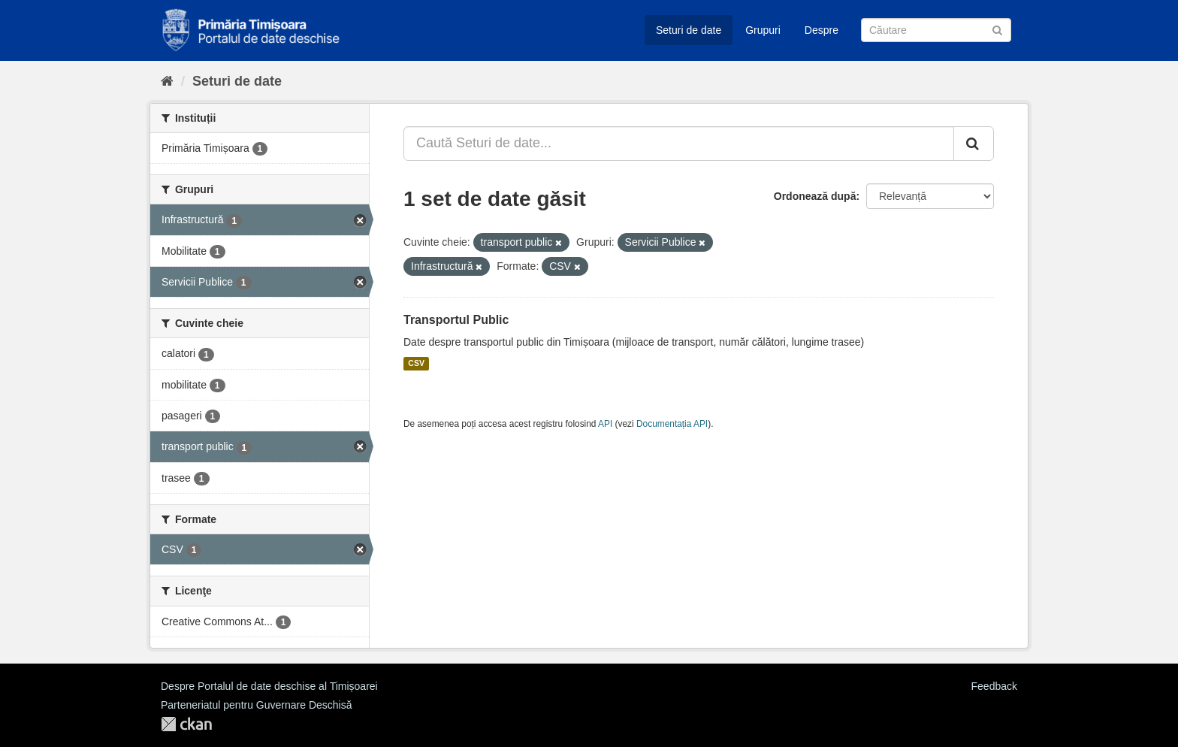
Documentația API (672, 424)
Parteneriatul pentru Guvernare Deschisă (256, 705)
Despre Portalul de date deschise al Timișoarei (269, 686)
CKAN (186, 724)
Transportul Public (456, 319)
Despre (821, 30)
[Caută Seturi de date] (936, 30)
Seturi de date (688, 30)
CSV (416, 363)
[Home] (167, 81)
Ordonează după (815, 196)
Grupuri (763, 30)
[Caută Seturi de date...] (678, 143)
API (605, 424)
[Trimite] (997, 29)
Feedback (994, 686)
